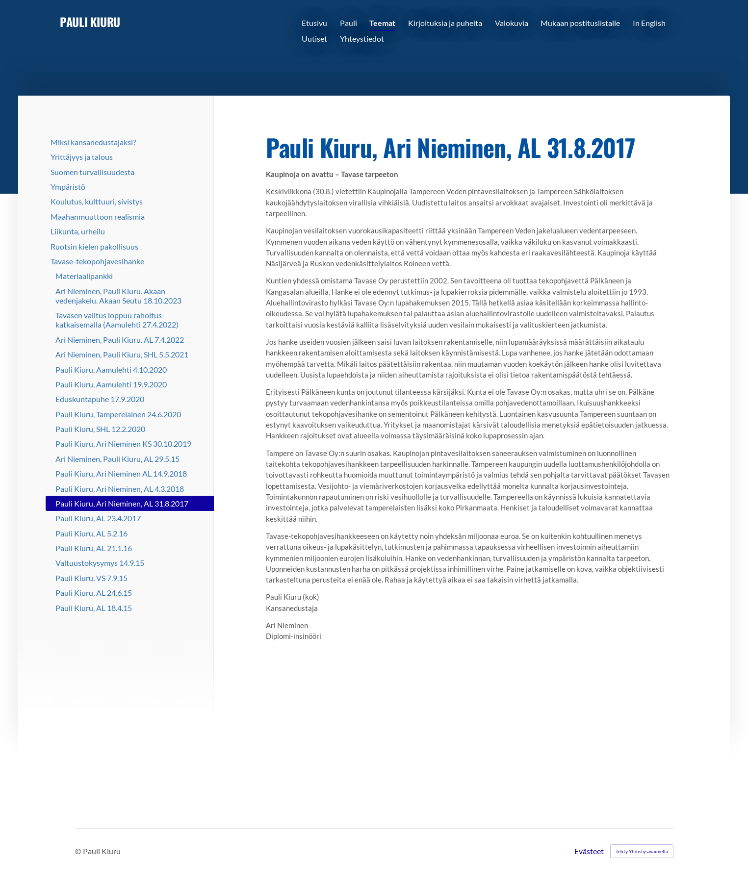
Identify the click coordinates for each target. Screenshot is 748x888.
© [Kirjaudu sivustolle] (79, 851)
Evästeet (589, 851)
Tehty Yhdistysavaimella (642, 851)
